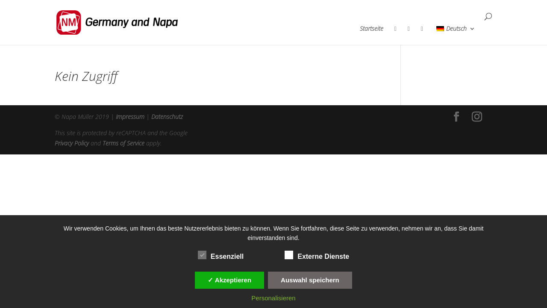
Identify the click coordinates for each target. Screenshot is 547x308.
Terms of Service (123, 143)
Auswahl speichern (310, 280)
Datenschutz (167, 117)
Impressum (130, 117)
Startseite (371, 29)
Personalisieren (273, 298)
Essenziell (221, 255)
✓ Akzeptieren (229, 280)
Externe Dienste (317, 255)
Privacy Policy (72, 143)
